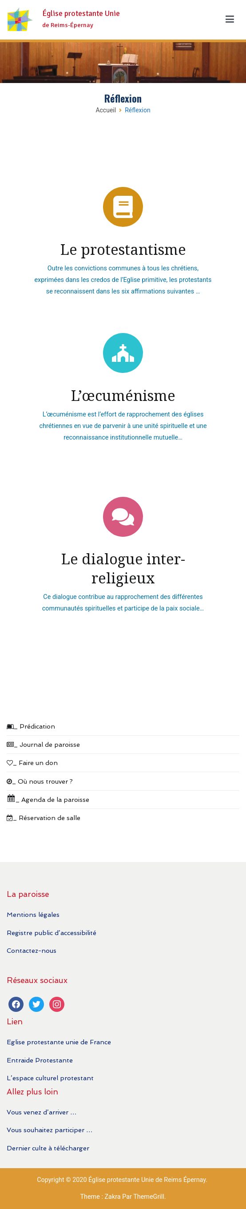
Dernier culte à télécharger (48, 1148)
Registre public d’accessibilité (51, 932)
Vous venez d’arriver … (41, 1112)
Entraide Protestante (40, 1060)
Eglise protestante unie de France (59, 1042)
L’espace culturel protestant (50, 1078)
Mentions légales (33, 914)
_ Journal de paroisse (43, 744)
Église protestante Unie (81, 13)
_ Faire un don (32, 762)
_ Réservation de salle (43, 817)
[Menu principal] (230, 19)
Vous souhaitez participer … (49, 1130)
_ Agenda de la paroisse (48, 798)
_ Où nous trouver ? (40, 781)
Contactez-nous (31, 950)
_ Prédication (31, 726)
